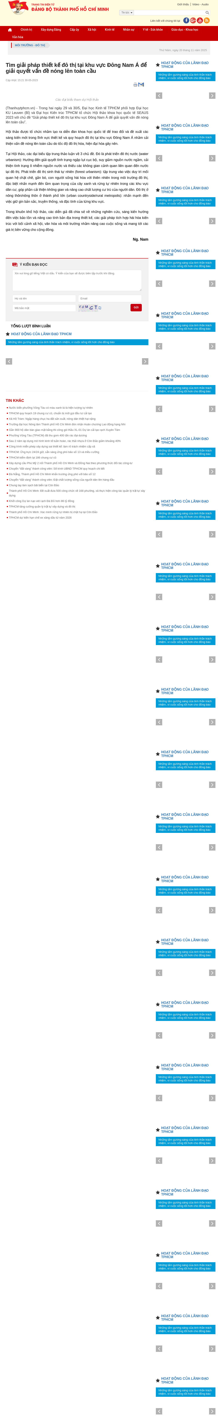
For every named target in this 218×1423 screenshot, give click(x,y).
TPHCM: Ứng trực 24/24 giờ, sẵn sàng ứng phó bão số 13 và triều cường (54, 452)
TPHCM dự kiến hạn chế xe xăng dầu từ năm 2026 (40, 517)
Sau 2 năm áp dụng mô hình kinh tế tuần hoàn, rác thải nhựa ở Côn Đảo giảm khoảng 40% (65, 441)
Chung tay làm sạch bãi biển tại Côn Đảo (34, 485)
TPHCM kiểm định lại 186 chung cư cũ (32, 457)
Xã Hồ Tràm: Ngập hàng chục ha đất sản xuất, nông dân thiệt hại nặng (52, 418)
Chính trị (26, 29)
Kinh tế (109, 29)
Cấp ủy (74, 29)
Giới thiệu (183, 4)
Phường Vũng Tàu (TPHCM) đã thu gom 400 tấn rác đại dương (48, 435)
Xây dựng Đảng (51, 29)
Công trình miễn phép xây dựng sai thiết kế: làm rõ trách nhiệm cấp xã (52, 446)
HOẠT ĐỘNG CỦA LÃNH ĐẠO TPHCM (41, 334)
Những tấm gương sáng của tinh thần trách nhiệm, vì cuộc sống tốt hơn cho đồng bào (61, 342)
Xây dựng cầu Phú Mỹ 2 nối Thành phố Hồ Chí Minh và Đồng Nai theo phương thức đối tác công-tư (71, 463)
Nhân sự (128, 29)
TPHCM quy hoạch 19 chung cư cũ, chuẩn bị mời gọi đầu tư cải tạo (50, 413)
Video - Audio (200, 4)
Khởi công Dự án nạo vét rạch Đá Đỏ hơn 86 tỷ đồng (41, 501)
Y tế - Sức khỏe (153, 29)
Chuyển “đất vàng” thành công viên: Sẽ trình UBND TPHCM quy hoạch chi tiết (57, 468)
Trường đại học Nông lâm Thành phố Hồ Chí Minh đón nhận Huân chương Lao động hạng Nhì (67, 424)
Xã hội (92, 29)
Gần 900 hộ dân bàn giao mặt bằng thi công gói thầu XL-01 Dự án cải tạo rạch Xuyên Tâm (64, 429)
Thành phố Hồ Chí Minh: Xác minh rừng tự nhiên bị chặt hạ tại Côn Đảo (53, 512)
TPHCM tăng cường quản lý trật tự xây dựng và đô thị (42, 506)
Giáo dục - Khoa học (184, 29)
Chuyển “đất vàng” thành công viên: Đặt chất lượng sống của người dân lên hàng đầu (61, 479)
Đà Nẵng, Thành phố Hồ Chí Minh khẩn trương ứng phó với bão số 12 (52, 474)
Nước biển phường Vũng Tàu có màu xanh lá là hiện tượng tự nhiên (51, 407)
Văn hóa (17, 37)
